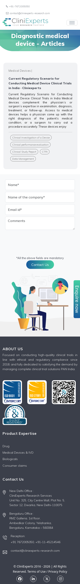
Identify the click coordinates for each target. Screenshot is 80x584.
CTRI (45, 151)
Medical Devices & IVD (18, 452)
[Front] (25, 22)
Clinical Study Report (24, 151)
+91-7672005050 (18, 6)
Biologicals (10, 459)
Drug (6, 446)
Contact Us (40, 264)
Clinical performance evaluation (30, 144)
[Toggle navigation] (72, 22)
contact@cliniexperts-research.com (28, 13)
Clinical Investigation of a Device (31, 137)
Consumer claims (15, 466)
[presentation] (37, 240)
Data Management (23, 158)
